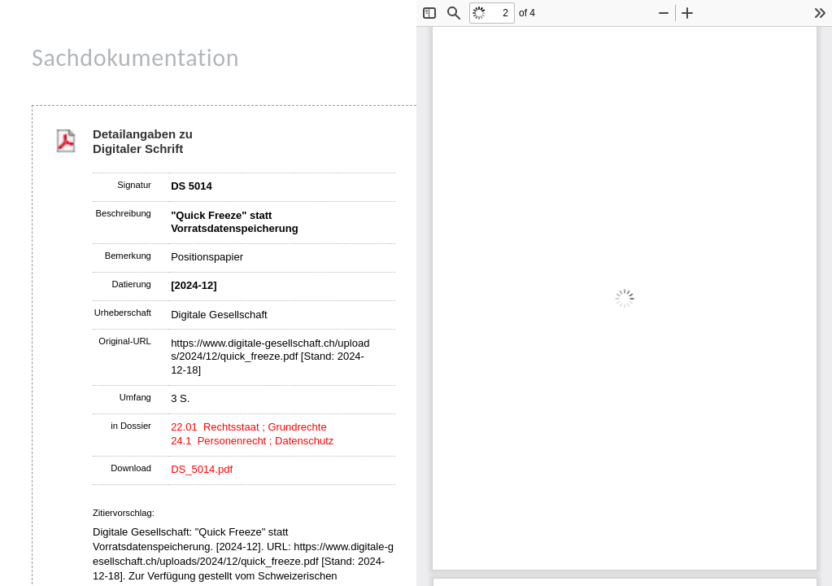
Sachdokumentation (135, 57)
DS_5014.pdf (202, 469)
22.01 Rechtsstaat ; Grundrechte (249, 427)
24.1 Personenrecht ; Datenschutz (252, 441)
